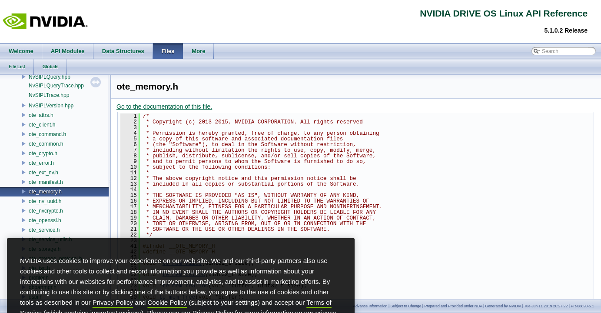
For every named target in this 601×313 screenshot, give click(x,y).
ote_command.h (47, 134)
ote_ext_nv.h (43, 173)
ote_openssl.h (45, 220)
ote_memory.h (45, 192)
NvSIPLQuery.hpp (49, 77)
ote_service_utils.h (50, 239)
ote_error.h (41, 163)
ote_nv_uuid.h (45, 201)
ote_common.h (46, 144)
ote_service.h (44, 230)
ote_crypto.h (43, 153)
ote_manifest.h (46, 182)
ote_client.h (42, 125)
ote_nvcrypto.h (46, 211)
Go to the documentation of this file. (164, 106)
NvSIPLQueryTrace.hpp (56, 86)
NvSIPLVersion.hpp (51, 106)
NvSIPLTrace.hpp (49, 95)
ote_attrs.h (41, 115)
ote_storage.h (44, 249)
